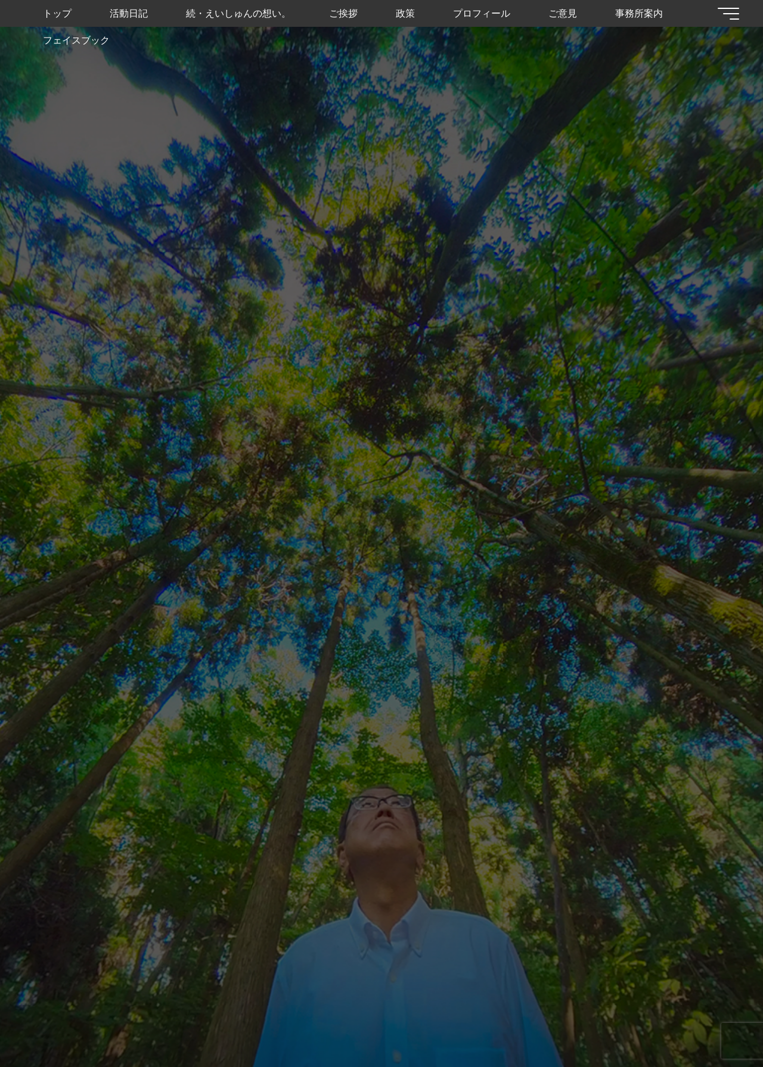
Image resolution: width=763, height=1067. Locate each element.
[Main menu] (728, 14)
